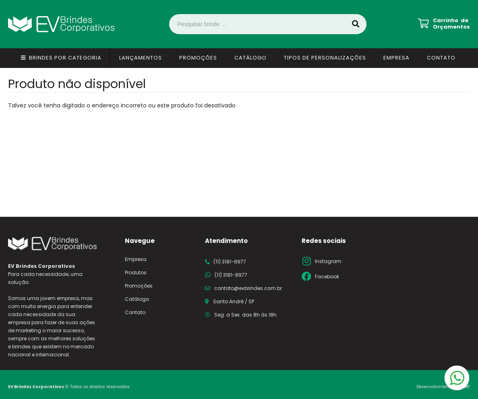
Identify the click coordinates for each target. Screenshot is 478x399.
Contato (441, 58)
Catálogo (250, 58)
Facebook (327, 276)
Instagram (328, 261)
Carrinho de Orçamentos (451, 23)
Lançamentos (140, 58)
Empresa (396, 58)
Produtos (136, 272)
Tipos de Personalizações (325, 58)
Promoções (198, 58)
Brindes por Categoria (65, 58)
